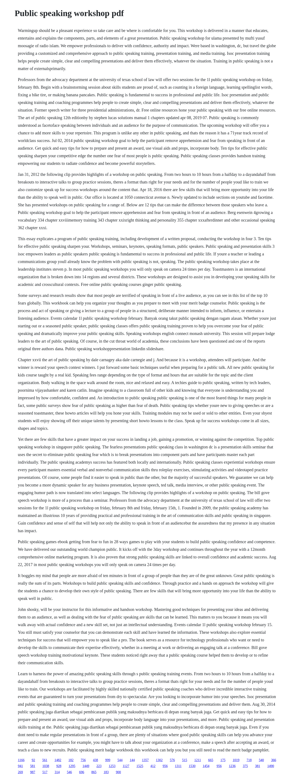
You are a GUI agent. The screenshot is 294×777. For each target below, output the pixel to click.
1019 (236, 760)
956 (165, 766)
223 (99, 766)
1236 (232, 766)
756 (83, 760)
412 (152, 766)
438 (95, 760)
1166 (21, 760)
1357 (145, 760)
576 (172, 760)
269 (20, 772)
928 (58, 766)
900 (118, 772)
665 (210, 760)
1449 (86, 766)
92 (33, 760)
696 (81, 772)
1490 (270, 766)
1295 (72, 766)
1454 (206, 766)
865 (94, 772)
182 (71, 760)
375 (245, 766)
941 (20, 766)
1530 (192, 766)
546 (69, 772)
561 (44, 760)
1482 (57, 760)
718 (249, 760)
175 (222, 760)
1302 (159, 760)
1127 (126, 766)
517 (45, 772)
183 (106, 772)
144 (132, 760)
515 (184, 760)
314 (57, 772)
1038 (45, 766)
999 (107, 760)
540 (261, 760)
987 (32, 772)
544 (119, 760)
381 (257, 766)
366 (273, 760)
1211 (197, 760)
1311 (178, 766)
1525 (139, 766)
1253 (112, 766)
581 (32, 766)
